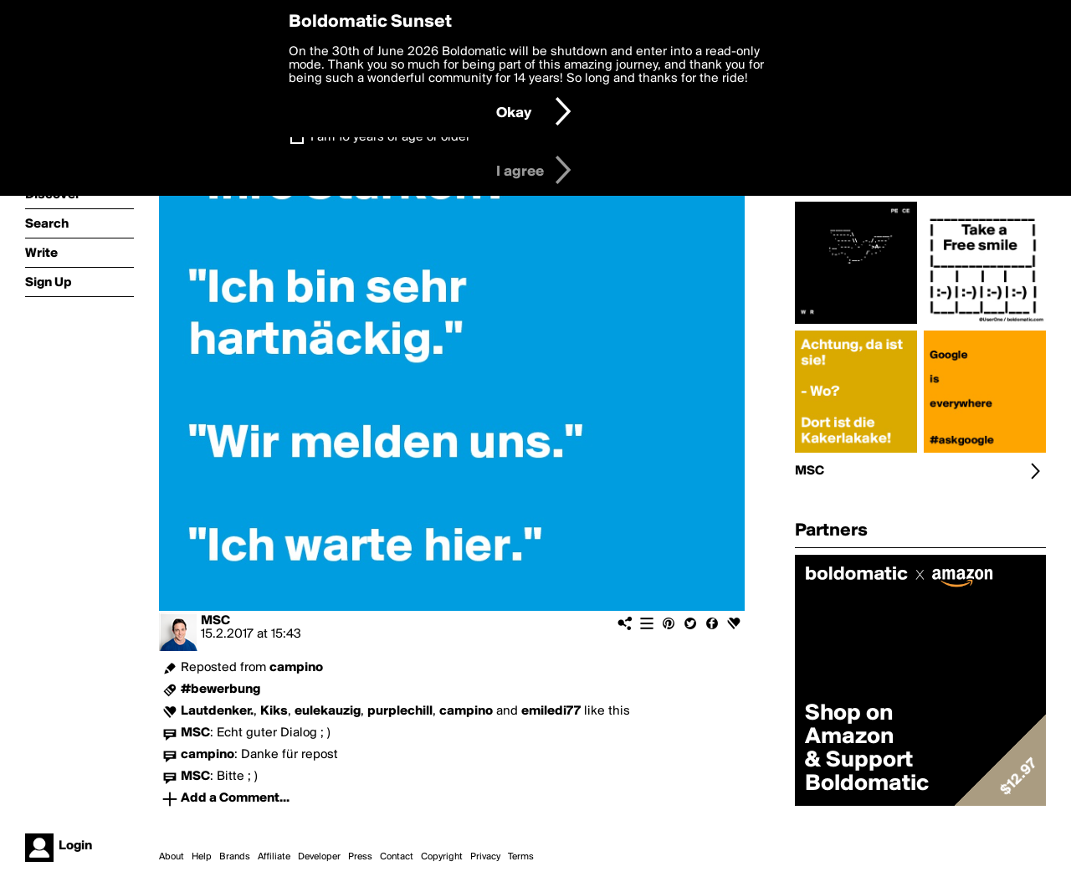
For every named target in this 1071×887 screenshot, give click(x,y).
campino (296, 667)
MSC (215, 621)
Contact (396, 857)
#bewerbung (220, 689)
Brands (234, 857)
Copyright (442, 857)
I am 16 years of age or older (390, 137)
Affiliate (274, 857)
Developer (319, 857)
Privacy (485, 857)
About (171, 857)
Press (360, 857)
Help (202, 857)
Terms (521, 857)
